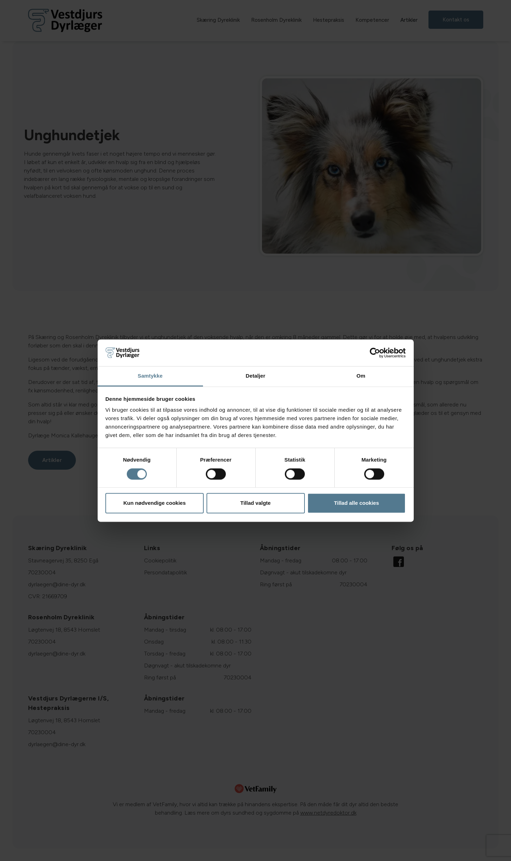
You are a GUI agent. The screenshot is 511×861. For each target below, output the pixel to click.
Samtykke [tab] (150, 376)
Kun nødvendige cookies (154, 503)
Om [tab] (360, 376)
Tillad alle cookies (356, 503)
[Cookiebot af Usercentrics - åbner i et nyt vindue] (375, 352)
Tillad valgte (255, 503)
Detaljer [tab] (256, 376)
